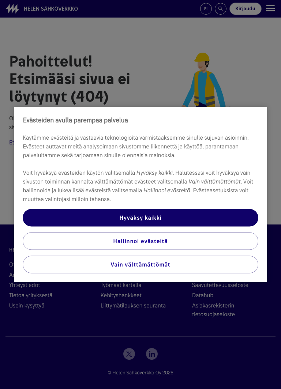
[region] (140, 194)
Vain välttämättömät (140, 264)
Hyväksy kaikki (140, 217)
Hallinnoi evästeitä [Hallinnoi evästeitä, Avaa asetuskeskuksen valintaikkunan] (140, 241)
